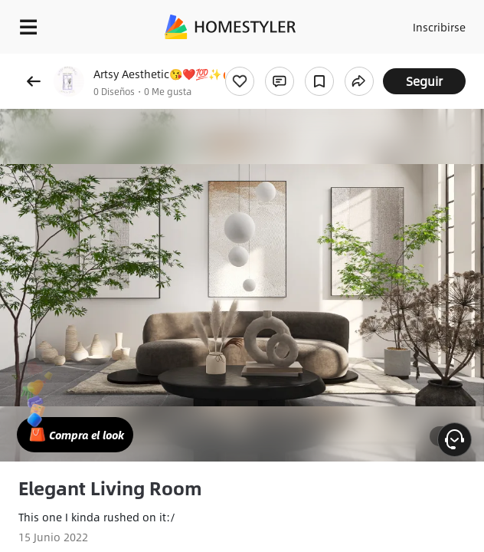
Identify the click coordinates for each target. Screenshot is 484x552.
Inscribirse (439, 26)
